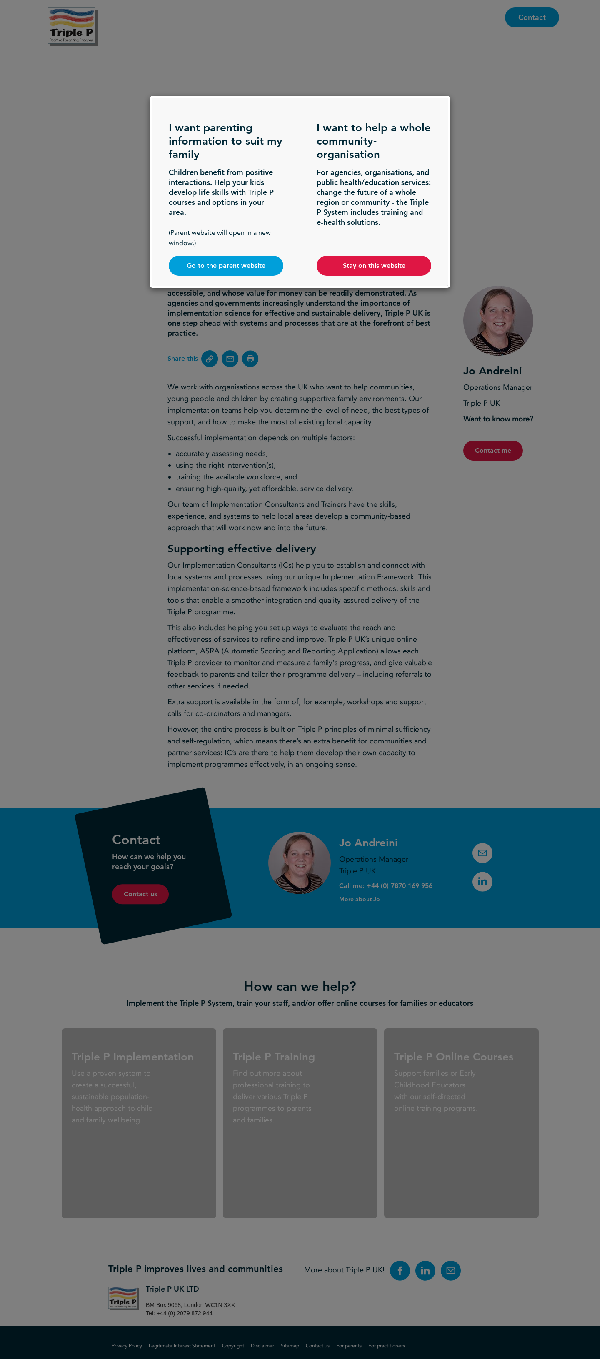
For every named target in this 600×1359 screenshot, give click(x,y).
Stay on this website (374, 265)
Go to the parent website (226, 265)
